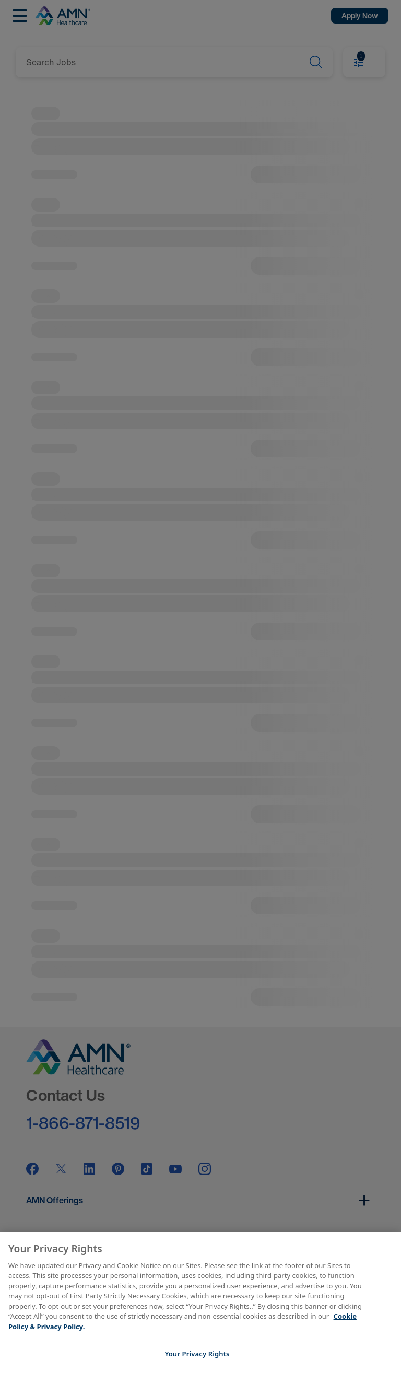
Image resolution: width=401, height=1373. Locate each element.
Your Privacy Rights (196, 1353)
